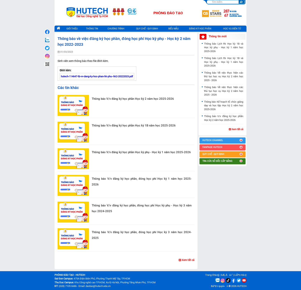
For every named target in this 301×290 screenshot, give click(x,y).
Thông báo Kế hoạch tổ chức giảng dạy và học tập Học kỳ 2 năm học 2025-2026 (223, 105)
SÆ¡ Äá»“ (227, 274)
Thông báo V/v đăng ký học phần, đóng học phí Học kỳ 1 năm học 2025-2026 (142, 181)
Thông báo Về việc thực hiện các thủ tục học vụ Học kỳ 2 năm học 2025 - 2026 (223, 76)
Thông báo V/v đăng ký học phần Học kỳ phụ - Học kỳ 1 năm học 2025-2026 (141, 152)
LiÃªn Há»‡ (240, 274)
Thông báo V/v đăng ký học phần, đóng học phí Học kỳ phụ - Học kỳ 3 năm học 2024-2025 (142, 208)
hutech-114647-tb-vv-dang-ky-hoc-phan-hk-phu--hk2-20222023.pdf (97, 76)
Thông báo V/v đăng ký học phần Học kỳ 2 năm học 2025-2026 (133, 99)
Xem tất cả (186, 260)
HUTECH (241, 286)
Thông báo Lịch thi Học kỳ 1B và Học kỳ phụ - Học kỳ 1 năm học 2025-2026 (223, 47)
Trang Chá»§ (212, 274)
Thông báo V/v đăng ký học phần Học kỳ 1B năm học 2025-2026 (134, 125)
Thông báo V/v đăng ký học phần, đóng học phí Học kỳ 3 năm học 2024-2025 (142, 235)
